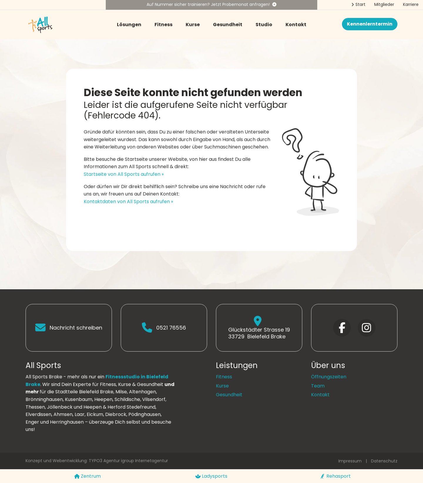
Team (318, 385)
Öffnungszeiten (328, 376)
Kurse (193, 24)
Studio (264, 24)
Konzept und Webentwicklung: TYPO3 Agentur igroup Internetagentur (97, 461)
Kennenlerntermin (369, 24)
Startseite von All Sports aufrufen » (124, 174)
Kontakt (296, 24)
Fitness (163, 24)
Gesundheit (227, 24)
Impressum (350, 461)
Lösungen (129, 24)
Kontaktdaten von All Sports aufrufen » (128, 201)
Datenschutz (384, 461)
